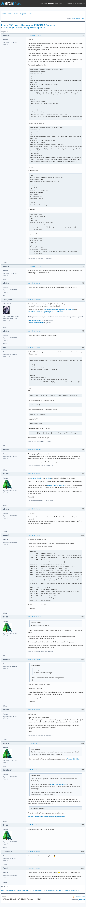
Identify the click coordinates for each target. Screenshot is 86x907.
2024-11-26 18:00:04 (34, 474)
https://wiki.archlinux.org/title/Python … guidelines (45, 312)
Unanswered (80, 18)
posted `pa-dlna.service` (55, 485)
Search (16, 14)
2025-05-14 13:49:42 (34, 825)
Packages (43, 3)
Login (30, 14)
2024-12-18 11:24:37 (34, 535)
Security (69, 3)
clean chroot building (34, 320)
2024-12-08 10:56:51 (34, 509)
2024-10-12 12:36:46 (34, 283)
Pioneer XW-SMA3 (73, 759)
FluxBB (82, 900)
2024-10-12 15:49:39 (34, 299)
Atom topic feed (80, 897)
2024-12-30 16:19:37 (34, 710)
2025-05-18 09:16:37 (34, 851)
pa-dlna (48, 478)
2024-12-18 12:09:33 (34, 617)
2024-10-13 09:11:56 (34, 450)
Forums (51, 3)
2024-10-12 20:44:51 (34, 331)
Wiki (56, 3)
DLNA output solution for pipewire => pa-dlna (24, 27)
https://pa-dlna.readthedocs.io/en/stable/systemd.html (46, 817)
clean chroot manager (37, 322)
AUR (74, 3)
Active (73, 18)
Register (23, 14)
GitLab (61, 3)
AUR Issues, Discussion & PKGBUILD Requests (32, 25)
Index (4, 14)
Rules (10, 14)
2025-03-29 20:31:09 (34, 743)
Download (81, 3)
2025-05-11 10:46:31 (34, 770)
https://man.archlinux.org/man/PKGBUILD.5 (59, 310)
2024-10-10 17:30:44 (34, 35)
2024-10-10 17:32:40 (34, 266)
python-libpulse (36, 478)
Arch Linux (11, 3)
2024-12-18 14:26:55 (34, 660)
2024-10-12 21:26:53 (34, 347)
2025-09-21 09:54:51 (34, 868)
